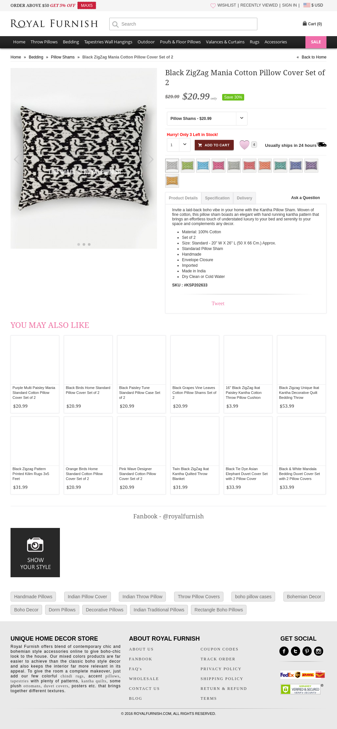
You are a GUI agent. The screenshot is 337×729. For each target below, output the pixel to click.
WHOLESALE (144, 678)
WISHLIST (227, 5)
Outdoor (146, 42)
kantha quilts (93, 681)
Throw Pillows (44, 42)
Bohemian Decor (304, 596)
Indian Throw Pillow (142, 596)
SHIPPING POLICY (222, 678)
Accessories (276, 42)
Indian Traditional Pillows (159, 609)
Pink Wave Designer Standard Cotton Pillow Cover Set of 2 (137, 474)
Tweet (218, 303)
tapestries (20, 681)
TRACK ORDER (218, 659)
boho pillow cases (253, 596)
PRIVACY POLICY (221, 669)
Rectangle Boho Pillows (218, 609)
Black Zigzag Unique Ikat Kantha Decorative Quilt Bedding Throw (299, 392)
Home (19, 42)
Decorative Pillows (104, 609)
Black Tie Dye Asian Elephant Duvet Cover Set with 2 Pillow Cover (247, 474)
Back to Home (314, 57)
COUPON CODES (220, 649)
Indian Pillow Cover (87, 596)
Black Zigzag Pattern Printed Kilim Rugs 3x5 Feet (31, 474)
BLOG (136, 698)
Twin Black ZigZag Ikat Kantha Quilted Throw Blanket (190, 474)
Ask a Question (305, 197)
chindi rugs (72, 676)
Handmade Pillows (33, 596)
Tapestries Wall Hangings (108, 42)
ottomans (31, 686)
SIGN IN (289, 5)
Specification (217, 198)
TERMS (209, 698)
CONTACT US (144, 688)
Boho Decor (26, 609)
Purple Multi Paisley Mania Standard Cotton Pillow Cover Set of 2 (34, 392)
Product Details (183, 198)
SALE (316, 42)
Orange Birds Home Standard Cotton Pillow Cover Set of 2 (84, 474)
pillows (112, 676)
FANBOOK (140, 659)
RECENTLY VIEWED (259, 5)
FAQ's (135, 669)
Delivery (244, 198)
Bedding (71, 42)
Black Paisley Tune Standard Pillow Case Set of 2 (139, 392)
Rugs (254, 42)
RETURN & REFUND (224, 688)
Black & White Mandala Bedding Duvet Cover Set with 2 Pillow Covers (299, 474)
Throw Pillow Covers (199, 596)
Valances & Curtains (225, 42)
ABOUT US (141, 649)
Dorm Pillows (62, 609)
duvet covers (56, 686)
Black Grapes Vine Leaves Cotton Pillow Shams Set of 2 (194, 392)
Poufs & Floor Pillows (180, 42)
